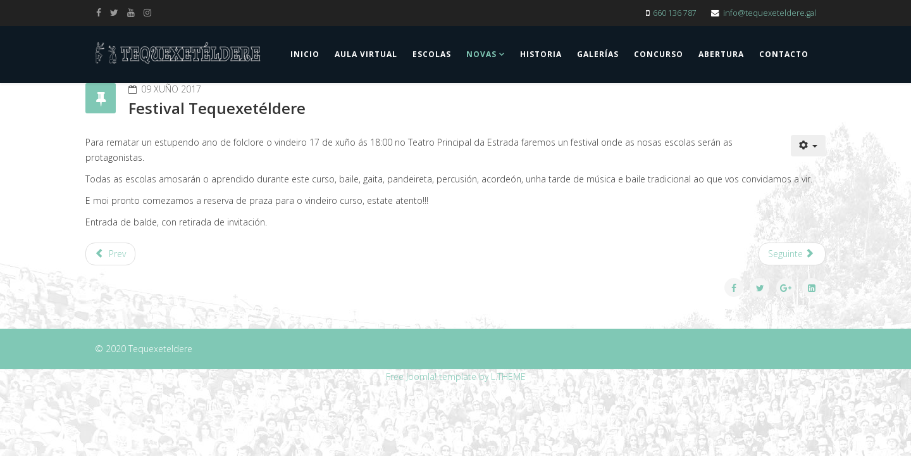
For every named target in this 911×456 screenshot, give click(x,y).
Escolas (431, 54)
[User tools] (808, 145)
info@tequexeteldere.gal (769, 13)
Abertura (721, 54)
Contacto (784, 54)
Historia (541, 54)
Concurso (658, 54)
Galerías (598, 54)
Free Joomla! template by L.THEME (456, 376)
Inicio (304, 54)
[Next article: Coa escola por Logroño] (792, 254)
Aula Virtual (366, 54)
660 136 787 (675, 13)
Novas (481, 54)
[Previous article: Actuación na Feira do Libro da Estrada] (110, 254)
